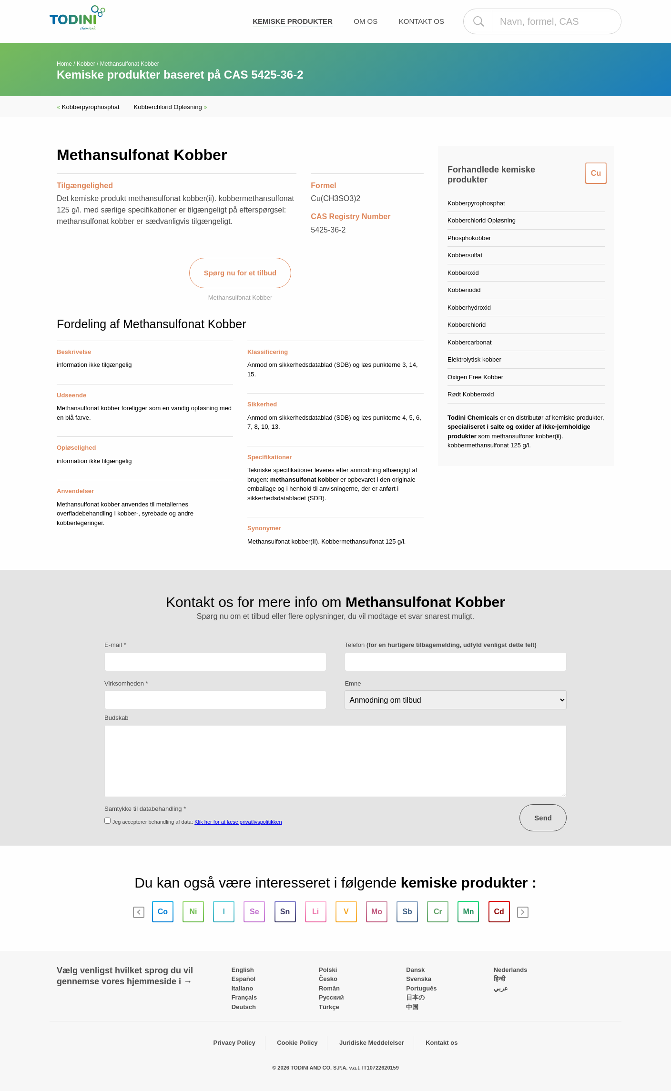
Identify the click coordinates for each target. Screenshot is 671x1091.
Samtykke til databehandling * (145, 808)
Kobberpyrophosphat (88, 107)
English (243, 969)
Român (329, 988)
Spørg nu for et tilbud (240, 273)
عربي (501, 988)
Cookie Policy (297, 1042)
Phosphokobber (469, 238)
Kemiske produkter (293, 21)
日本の (415, 997)
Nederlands (511, 969)
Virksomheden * (126, 683)
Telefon (440, 644)
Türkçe (329, 1006)
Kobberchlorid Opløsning (170, 107)
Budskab (116, 717)
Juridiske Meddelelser (371, 1042)
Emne (353, 683)
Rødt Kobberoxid (470, 394)
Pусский (331, 997)
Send (543, 818)
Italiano (243, 988)
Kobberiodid (463, 289)
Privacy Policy (234, 1042)
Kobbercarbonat (469, 342)
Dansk (415, 969)
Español (244, 978)
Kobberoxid (463, 272)
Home (64, 64)
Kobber (86, 64)
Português (421, 988)
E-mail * (115, 644)
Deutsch (244, 1006)
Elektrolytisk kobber (474, 359)
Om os (365, 21)
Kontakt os (421, 21)
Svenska (418, 978)
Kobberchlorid (466, 324)
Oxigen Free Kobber (475, 377)
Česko (328, 978)
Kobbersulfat (464, 255)
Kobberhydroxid (469, 307)
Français (244, 997)
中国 (412, 1006)
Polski (328, 969)
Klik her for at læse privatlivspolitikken (238, 822)
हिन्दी (499, 978)
